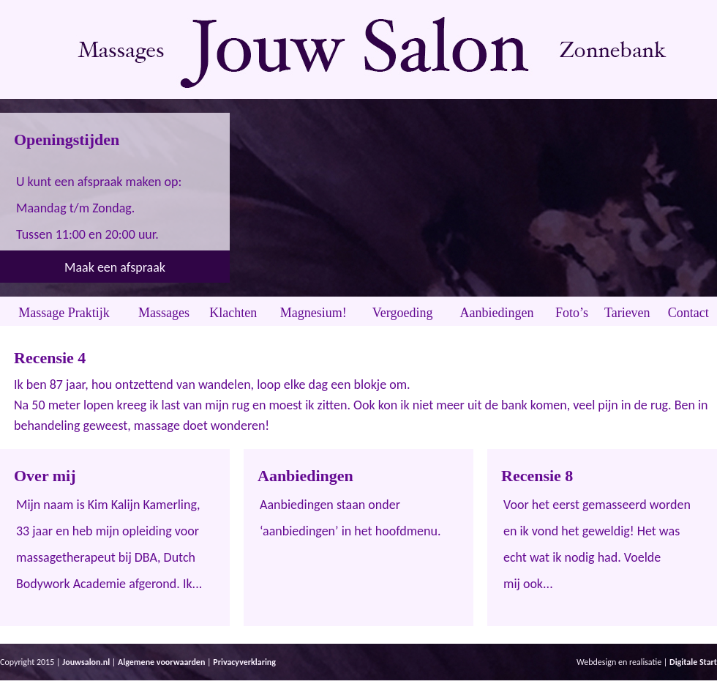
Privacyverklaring (244, 662)
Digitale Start (693, 662)
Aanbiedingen (497, 312)
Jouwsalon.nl (86, 662)
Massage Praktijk (63, 312)
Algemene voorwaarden (161, 662)
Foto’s (571, 312)
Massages (163, 312)
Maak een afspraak (114, 267)
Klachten (233, 312)
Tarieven (627, 312)
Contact (688, 312)
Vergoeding (402, 312)
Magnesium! (313, 312)
